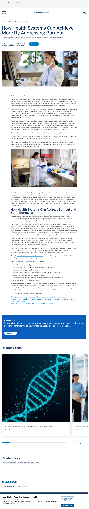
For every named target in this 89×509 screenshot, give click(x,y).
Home (3, 21)
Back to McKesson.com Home (11, 2)
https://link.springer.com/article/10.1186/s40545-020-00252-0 (32, 303)
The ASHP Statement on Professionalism (30, 256)
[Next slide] (80, 443)
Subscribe (10, 333)
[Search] (84, 12)
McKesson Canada (8, 486)
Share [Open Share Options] (33, 44)
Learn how (14, 293)
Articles (37, 464)
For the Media (22, 486)
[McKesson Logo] (44, 482)
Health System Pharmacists (9, 464)
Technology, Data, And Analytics (26, 464)
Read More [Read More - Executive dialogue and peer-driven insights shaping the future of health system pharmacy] (79, 430)
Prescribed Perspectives (23, 21)
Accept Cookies (67, 505)
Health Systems (11, 21)
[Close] (87, 501)
